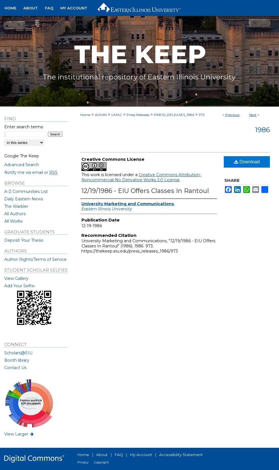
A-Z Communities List (26, 191)
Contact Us (15, 367)
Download (247, 161)
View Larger (19, 434)
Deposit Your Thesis (23, 240)
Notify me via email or (31, 172)
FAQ (119, 454)
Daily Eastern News (23, 199)
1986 (262, 130)
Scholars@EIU (18, 352)
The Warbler (16, 206)
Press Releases (138, 115)
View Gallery (16, 278)
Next (253, 115)
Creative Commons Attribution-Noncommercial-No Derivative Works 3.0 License (141, 177)
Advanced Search (21, 164)
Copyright (101, 462)
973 (202, 115)
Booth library (16, 360)
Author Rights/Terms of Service (35, 259)
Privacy (83, 462)
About (102, 454)
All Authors (15, 213)
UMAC (116, 115)
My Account (141, 454)
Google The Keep (21, 155)
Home (85, 115)
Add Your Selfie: (19, 285)
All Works (13, 221)
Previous (232, 115)
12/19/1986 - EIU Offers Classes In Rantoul (145, 191)
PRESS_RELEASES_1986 (174, 115)
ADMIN (101, 115)
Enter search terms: (24, 126)
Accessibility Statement (181, 454)
